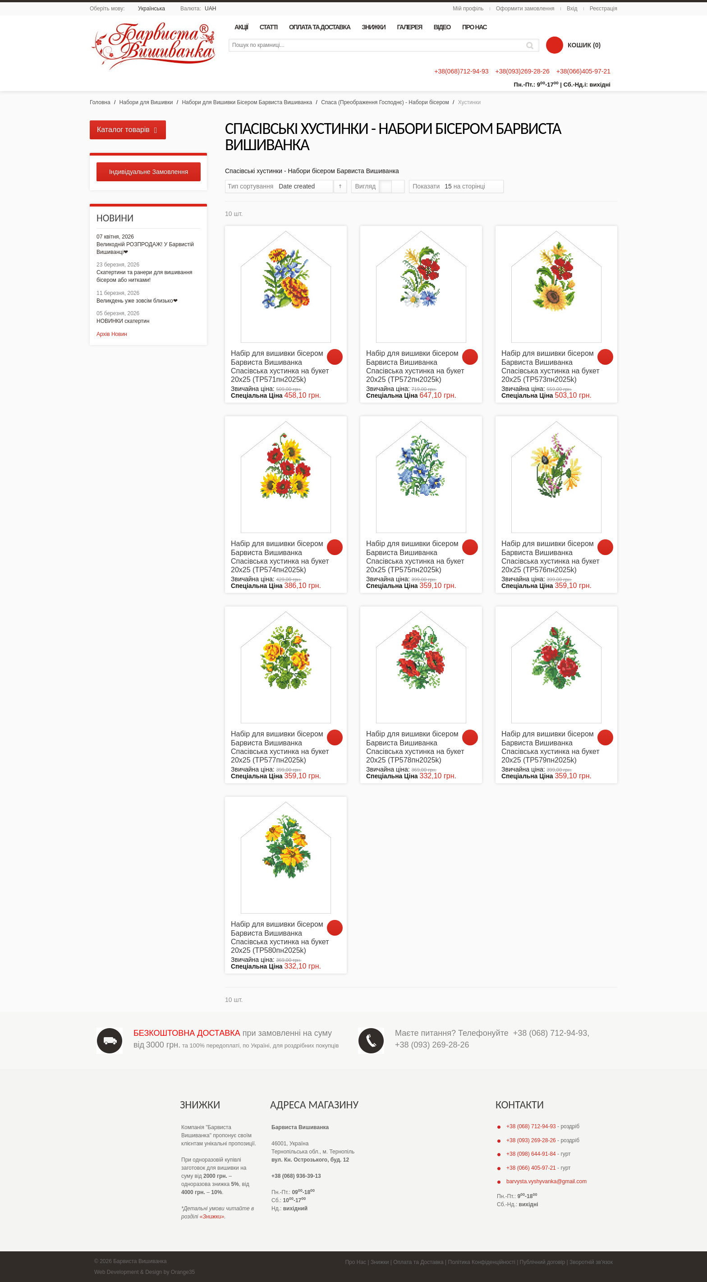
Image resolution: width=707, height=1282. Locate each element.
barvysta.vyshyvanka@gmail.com (546, 1181)
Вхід (572, 8)
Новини (114, 218)
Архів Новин (111, 334)
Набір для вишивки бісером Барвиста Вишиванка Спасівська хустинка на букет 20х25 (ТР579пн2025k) (550, 747)
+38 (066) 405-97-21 (531, 1168)
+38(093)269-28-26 (522, 71)
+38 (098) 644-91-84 (531, 1154)
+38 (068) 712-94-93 (550, 1033)
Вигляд (365, 186)
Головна (100, 102)
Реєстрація (603, 8)
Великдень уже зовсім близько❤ (137, 301)
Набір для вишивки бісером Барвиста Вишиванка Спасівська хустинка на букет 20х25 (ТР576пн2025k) (550, 557)
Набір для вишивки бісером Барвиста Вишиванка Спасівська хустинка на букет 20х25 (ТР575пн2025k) (415, 557)
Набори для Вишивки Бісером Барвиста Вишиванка (247, 102)
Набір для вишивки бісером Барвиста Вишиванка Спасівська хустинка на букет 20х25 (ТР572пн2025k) (415, 366)
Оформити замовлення (525, 8)
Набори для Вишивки (146, 102)
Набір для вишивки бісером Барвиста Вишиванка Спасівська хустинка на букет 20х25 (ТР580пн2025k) (280, 937)
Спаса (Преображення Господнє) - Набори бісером (385, 102)
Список (398, 186)
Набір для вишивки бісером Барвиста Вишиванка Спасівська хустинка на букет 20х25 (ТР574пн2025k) (280, 557)
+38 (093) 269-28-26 (432, 1044)
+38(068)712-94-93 (461, 71)
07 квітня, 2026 (115, 237)
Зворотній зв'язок (591, 1262)
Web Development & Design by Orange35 (144, 1272)
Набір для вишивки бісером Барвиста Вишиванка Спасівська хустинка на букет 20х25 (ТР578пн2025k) (415, 747)
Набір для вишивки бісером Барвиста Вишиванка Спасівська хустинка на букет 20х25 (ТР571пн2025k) (280, 366)
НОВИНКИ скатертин (122, 321)
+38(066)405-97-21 (583, 71)
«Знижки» (212, 1216)
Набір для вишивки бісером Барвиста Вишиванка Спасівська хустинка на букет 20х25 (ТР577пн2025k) (280, 747)
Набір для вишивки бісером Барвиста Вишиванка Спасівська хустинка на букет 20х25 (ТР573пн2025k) (550, 366)
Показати (426, 186)
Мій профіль (468, 8)
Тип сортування (250, 186)
